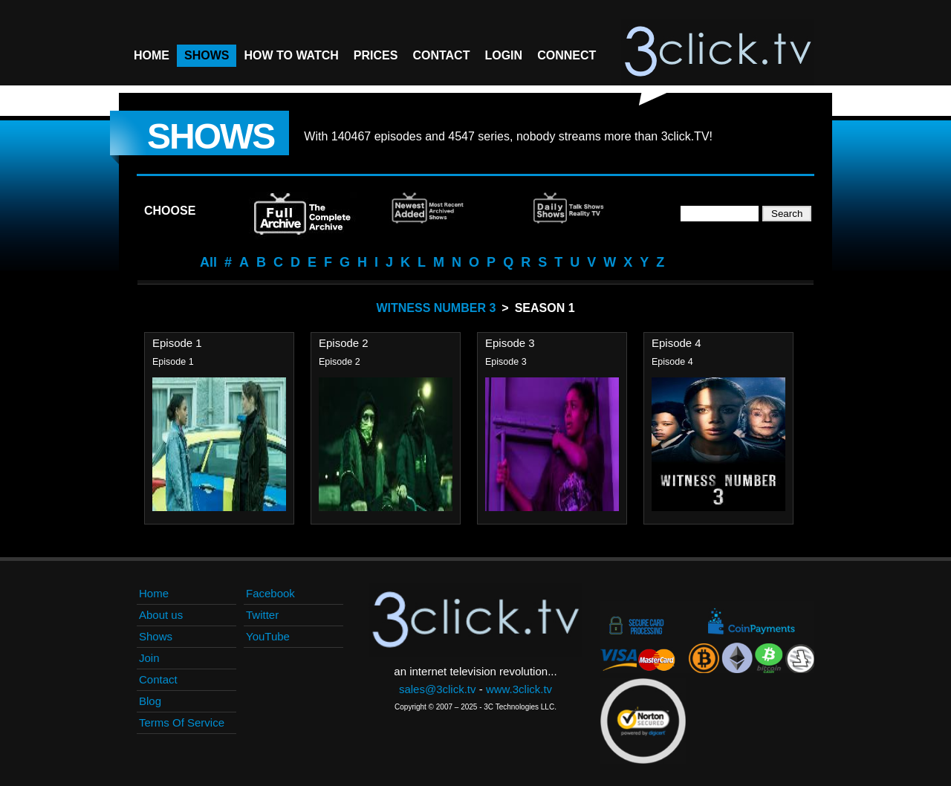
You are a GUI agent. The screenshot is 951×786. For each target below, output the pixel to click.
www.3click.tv (519, 689)
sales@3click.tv (437, 689)
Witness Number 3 (436, 308)
